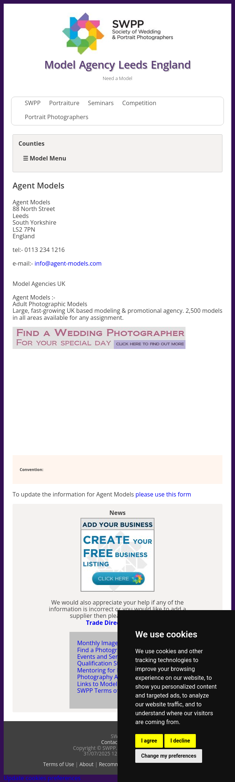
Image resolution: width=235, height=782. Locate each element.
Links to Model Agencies (110, 684)
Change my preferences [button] (168, 756)
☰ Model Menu (44, 158)
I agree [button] (149, 741)
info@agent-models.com (68, 263)
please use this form (163, 494)
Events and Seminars (105, 657)
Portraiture (64, 103)
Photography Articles (105, 677)
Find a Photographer (105, 650)
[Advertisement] (72, 402)
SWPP (33, 103)
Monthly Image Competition (115, 643)
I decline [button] (180, 741)
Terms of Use (58, 764)
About (86, 764)
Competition (139, 103)
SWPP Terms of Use (104, 690)
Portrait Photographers (56, 117)
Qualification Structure (108, 663)
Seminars (100, 103)
